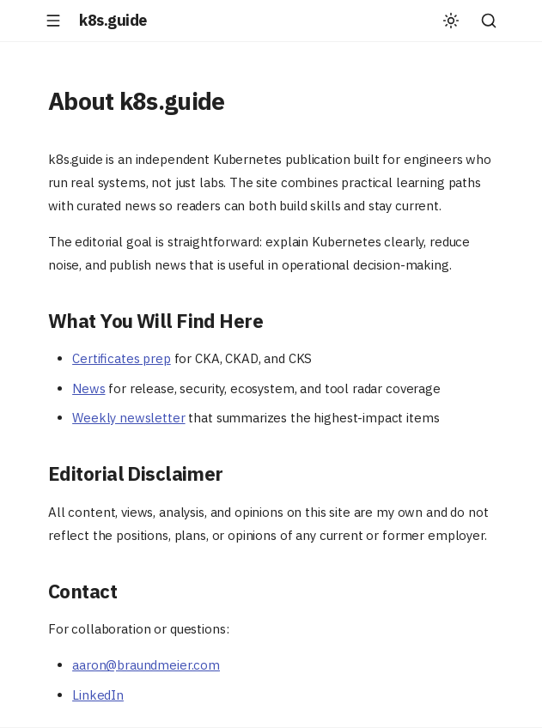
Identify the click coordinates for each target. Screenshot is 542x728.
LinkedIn (98, 695)
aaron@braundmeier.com (146, 665)
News (88, 388)
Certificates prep (121, 358)
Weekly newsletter (128, 418)
